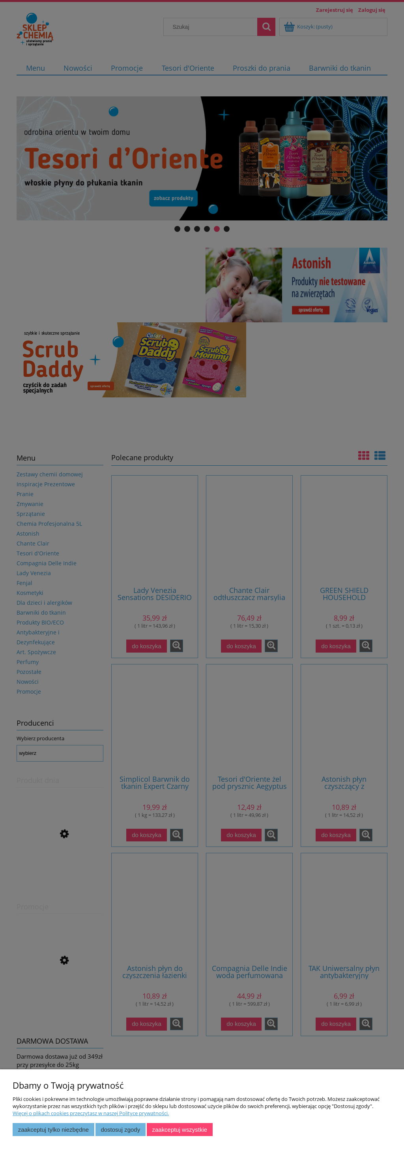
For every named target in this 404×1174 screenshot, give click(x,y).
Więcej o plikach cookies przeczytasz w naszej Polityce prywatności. (91, 1113)
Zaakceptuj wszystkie (179, 1129)
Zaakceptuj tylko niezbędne (53, 1129)
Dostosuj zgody (120, 1129)
